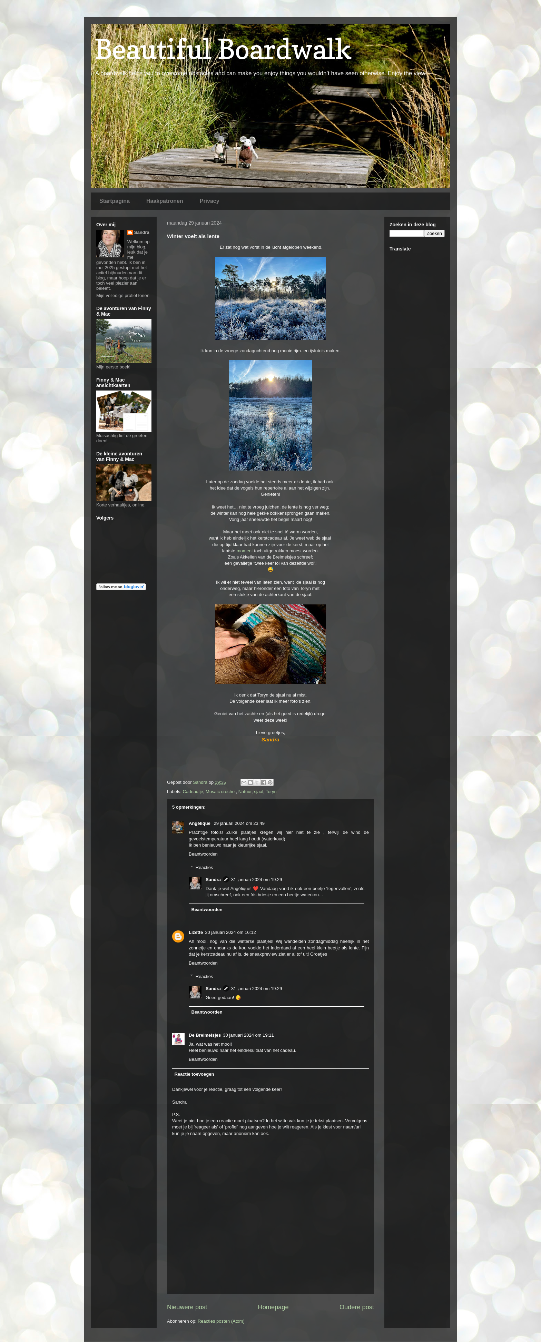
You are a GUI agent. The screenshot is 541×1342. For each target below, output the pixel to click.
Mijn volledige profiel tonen (122, 295)
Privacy (209, 201)
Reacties (204, 867)
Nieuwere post (187, 1307)
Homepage (273, 1307)
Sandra (213, 879)
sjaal (258, 791)
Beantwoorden (203, 854)
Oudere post (357, 1307)
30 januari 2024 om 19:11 (248, 1035)
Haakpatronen (164, 201)
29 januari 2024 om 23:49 (239, 823)
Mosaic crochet (221, 791)
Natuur (245, 791)
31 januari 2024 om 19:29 (256, 879)
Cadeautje (193, 791)
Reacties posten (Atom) (221, 1321)
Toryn (271, 791)
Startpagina (114, 201)
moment (245, 550)
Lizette (196, 932)
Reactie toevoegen (194, 1074)
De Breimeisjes (205, 1035)
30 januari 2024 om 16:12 (230, 932)
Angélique (200, 823)
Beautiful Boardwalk (223, 49)
